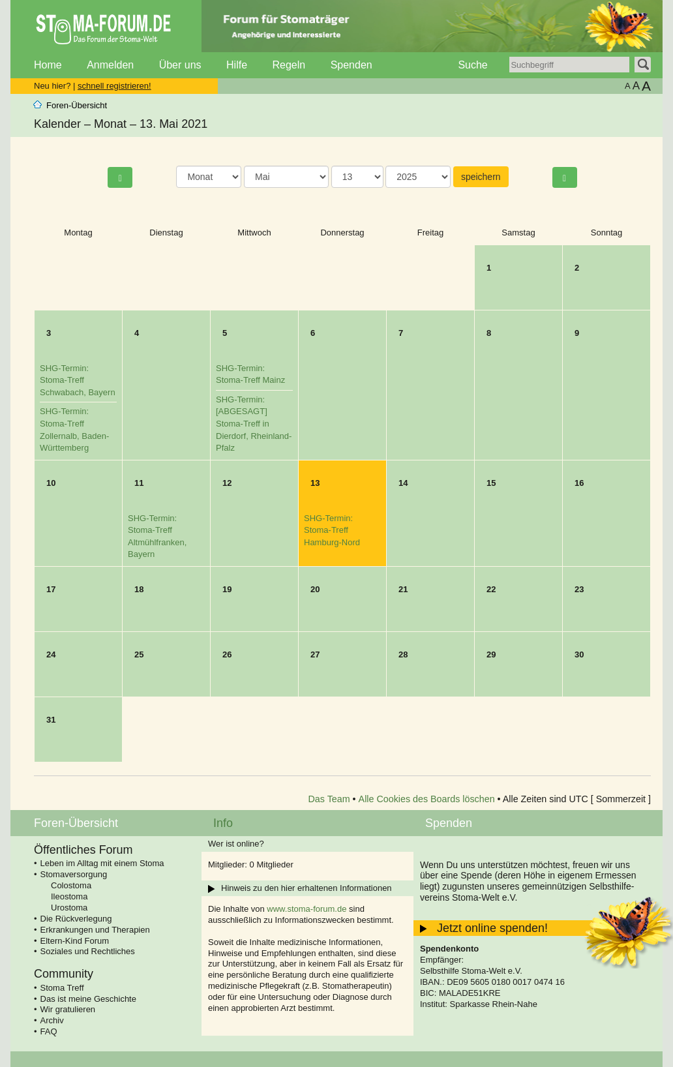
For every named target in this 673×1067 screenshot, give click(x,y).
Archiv (52, 1020)
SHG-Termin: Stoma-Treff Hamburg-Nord (332, 530)
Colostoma (71, 885)
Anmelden (110, 64)
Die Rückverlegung (76, 919)
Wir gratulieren (68, 1009)
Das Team (329, 799)
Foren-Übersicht (76, 105)
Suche (472, 64)
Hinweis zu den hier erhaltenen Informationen (306, 888)
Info (223, 823)
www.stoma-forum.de (306, 909)
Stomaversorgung (74, 874)
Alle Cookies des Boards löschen (427, 799)
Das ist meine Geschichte (88, 999)
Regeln (288, 64)
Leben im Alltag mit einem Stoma (102, 863)
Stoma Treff (62, 988)
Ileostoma (69, 896)
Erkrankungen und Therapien (95, 930)
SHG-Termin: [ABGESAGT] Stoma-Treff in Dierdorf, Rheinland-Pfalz (254, 424)
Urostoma (69, 907)
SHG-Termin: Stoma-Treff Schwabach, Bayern (77, 380)
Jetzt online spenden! (492, 928)
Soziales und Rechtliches (87, 951)
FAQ (48, 1031)
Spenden (351, 64)
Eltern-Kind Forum (74, 941)
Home (48, 64)
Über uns (180, 64)
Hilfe (236, 64)
